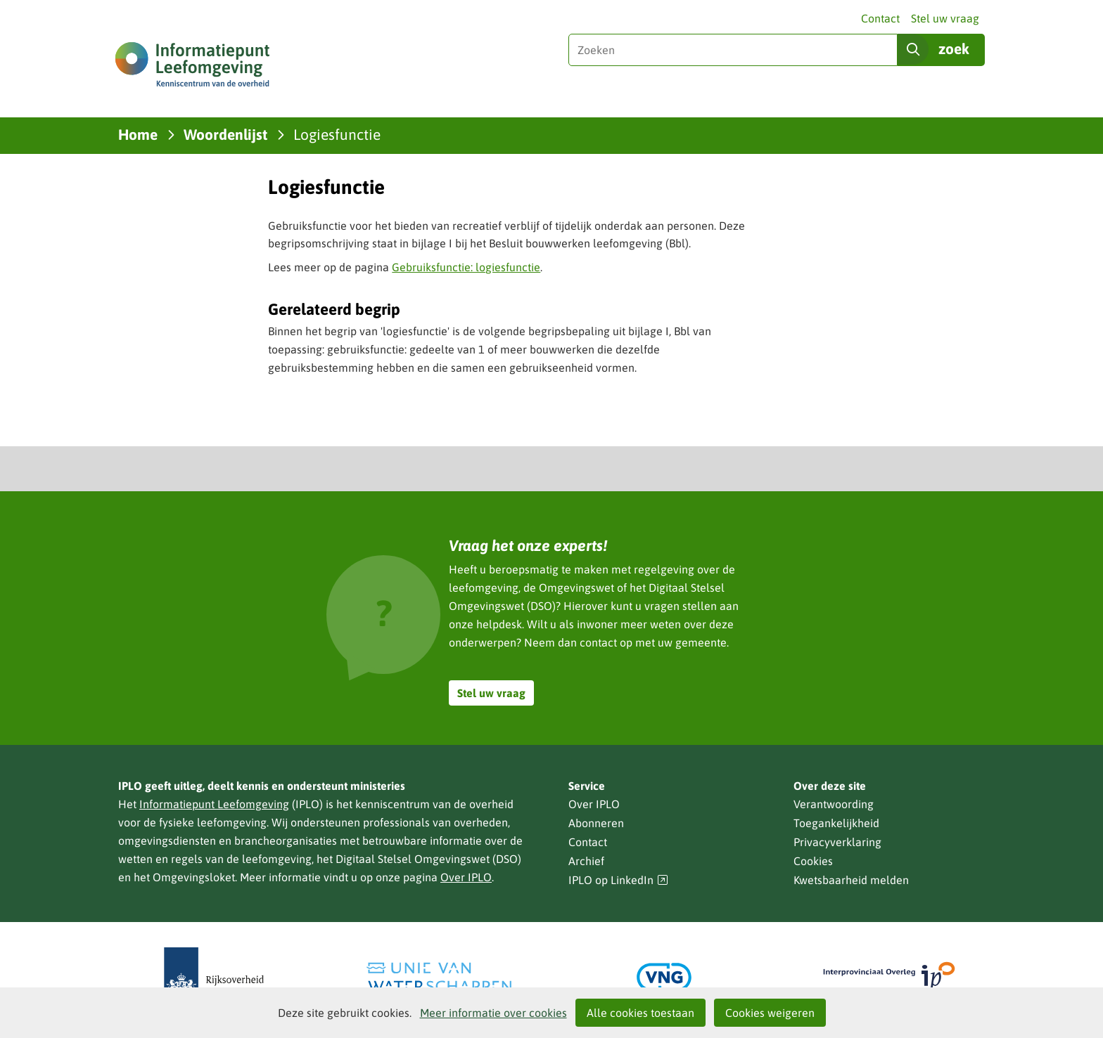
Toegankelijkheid (836, 823)
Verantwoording (833, 804)
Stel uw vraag (945, 18)
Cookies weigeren (770, 1012)
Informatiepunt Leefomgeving (214, 804)
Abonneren (596, 823)
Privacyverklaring (837, 842)
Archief (586, 861)
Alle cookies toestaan (640, 1012)
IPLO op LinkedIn (618, 880)
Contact (880, 18)
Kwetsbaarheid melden (851, 880)
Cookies (813, 861)
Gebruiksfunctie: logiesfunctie (466, 267)
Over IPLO (466, 877)
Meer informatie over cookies (493, 1012)
